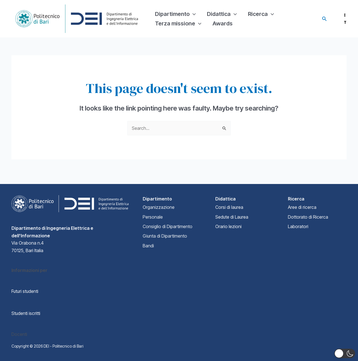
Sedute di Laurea (231, 217)
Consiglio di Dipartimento (167, 226)
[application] (193, 10)
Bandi (148, 245)
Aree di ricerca (302, 207)
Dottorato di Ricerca (308, 217)
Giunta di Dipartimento (165, 236)
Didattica (222, 10)
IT (340, 18)
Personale (153, 217)
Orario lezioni (228, 226)
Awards (223, 27)
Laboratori (298, 226)
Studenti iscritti (25, 313)
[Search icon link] (324, 18)
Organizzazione (159, 207)
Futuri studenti (24, 291)
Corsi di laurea (229, 207)
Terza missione (178, 27)
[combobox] (340, 18)
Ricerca (261, 10)
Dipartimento (175, 10)
